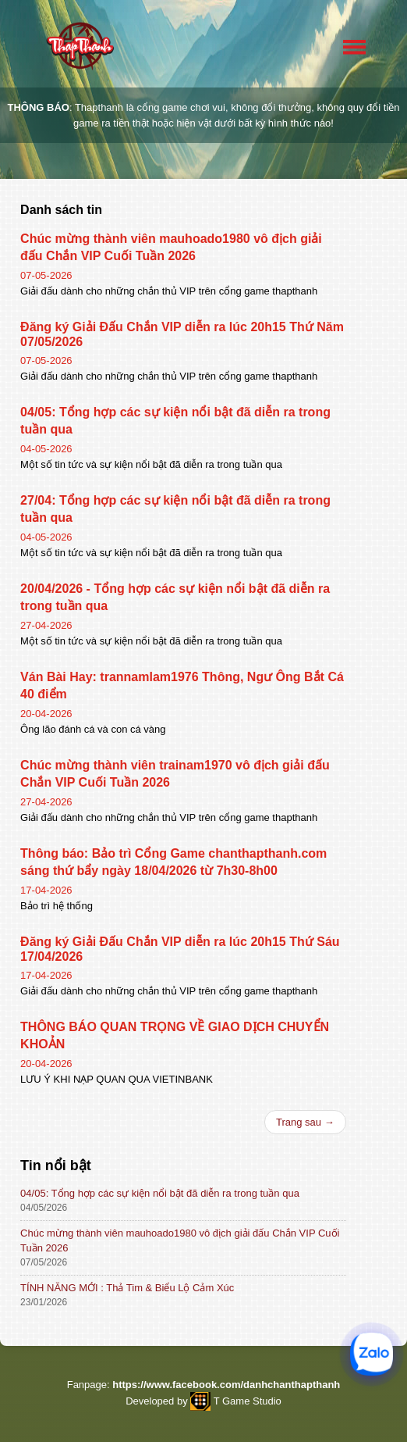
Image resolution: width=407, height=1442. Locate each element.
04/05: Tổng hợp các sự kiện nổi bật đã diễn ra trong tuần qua (159, 1193)
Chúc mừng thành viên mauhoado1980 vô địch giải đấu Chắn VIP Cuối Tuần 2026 (179, 1240)
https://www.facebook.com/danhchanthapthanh (226, 1384)
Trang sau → (305, 1122)
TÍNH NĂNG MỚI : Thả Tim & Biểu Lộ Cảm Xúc (127, 1288)
